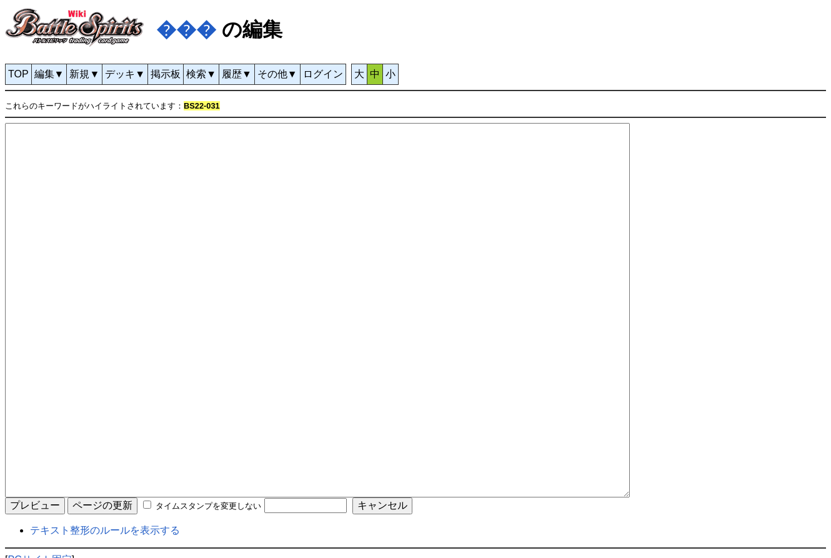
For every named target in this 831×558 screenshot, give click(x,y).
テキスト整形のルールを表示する (105, 530)
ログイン (323, 74)
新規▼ (84, 74)
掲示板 (166, 74)
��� (186, 29)
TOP (18, 74)
